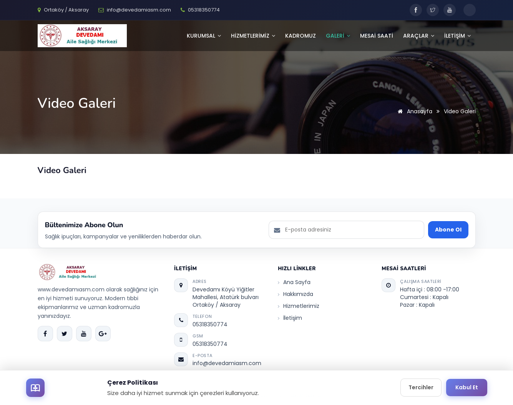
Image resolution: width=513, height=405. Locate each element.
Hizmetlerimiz (298, 306)
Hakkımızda (295, 294)
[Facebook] (416, 10)
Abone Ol (448, 229)
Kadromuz (300, 36)
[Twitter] (433, 10)
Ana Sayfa (294, 282)
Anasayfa (413, 111)
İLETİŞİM (457, 36)
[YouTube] (449, 10)
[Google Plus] (103, 333)
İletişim (290, 318)
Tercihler (420, 387)
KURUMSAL (204, 36)
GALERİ (338, 36)
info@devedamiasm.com (227, 363)
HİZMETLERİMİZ (253, 36)
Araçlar (418, 36)
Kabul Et (466, 387)
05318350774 (210, 324)
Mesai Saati (376, 36)
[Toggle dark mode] (469, 10)
